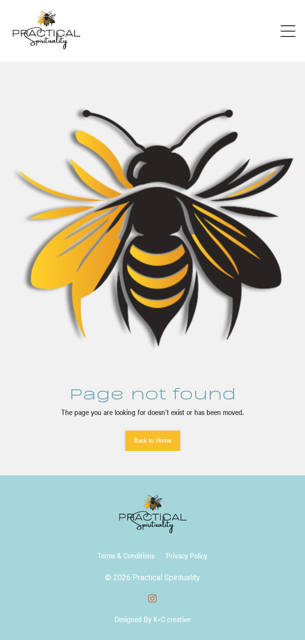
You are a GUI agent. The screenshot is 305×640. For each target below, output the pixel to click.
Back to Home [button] (152, 440)
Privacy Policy (186, 555)
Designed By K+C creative (152, 619)
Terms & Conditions (126, 555)
